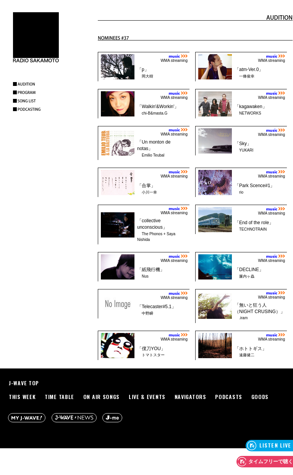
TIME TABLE (59, 397)
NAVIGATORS (190, 397)
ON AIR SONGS (101, 397)
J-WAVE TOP (24, 383)
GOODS (260, 397)
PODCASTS (228, 397)
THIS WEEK (22, 397)
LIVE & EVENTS (147, 397)
